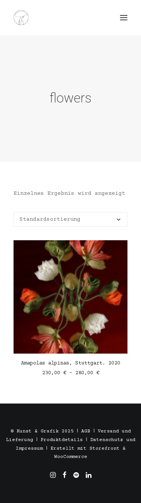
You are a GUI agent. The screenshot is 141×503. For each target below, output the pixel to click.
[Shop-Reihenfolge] (70, 219)
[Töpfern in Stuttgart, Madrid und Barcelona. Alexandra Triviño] (21, 17)
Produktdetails (62, 440)
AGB (85, 431)
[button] (123, 17)
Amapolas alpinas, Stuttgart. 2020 (70, 363)
